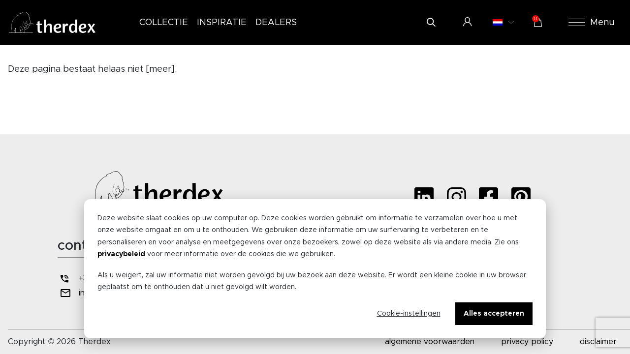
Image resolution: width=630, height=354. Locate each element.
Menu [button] (591, 22)
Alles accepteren (494, 313)
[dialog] (315, 268)
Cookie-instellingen (409, 313)
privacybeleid (121, 254)
